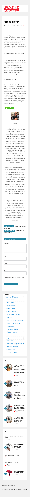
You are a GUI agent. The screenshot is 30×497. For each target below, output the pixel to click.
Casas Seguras (10, 306)
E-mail (5, 263)
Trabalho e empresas (12, 352)
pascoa (6, 25)
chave (9, 228)
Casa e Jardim (10, 303)
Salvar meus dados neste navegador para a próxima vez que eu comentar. (14, 278)
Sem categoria (10, 350)
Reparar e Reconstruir (12, 347)
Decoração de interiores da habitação (14, 316)
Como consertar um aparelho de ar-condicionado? (19, 446)
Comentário (7, 243)
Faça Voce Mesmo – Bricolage (15, 320)
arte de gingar (18, 226)
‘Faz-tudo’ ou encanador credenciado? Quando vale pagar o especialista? (19, 395)
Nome (5, 256)
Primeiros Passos (8, 232)
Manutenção (10, 326)
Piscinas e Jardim (11, 332)
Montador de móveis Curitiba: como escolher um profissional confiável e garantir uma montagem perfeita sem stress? (19, 370)
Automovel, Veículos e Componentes (12, 298)
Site (5, 270)
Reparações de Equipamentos (15, 344)
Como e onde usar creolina (12, 455)
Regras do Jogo (10, 338)
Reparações (9, 341)
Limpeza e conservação (13, 323)
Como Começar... (19, 230)
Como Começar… (11, 309)
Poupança (9, 335)
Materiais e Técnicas (12, 329)
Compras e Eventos (12, 311)
